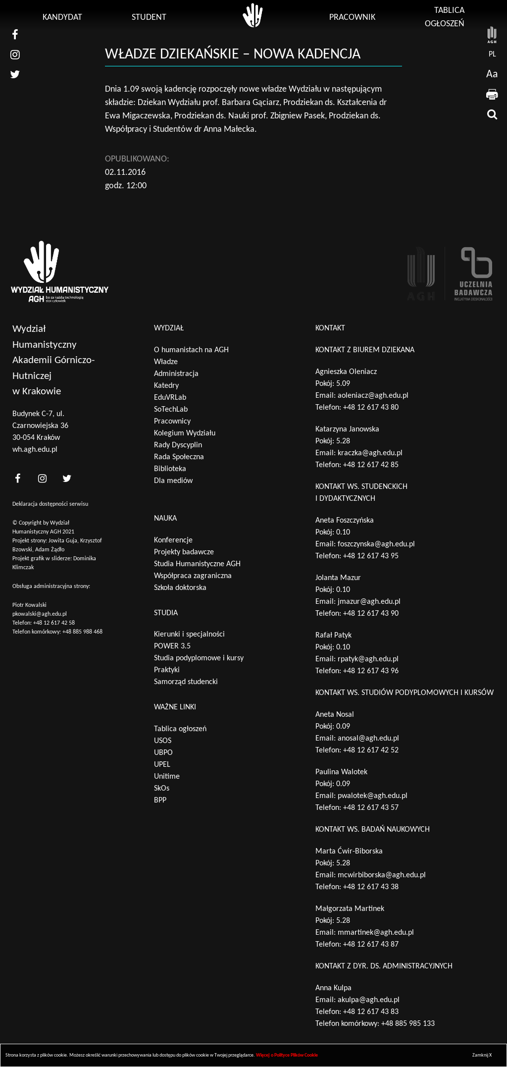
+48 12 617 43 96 (371, 671)
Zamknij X (482, 1055)
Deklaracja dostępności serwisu (50, 504)
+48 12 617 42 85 (371, 465)
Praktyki (167, 670)
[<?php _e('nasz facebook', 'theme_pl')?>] (17, 479)
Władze (166, 362)
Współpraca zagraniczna (193, 576)
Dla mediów (173, 481)
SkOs (161, 789)
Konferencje (173, 540)
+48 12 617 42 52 (371, 750)
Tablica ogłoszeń (180, 729)
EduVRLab (170, 398)
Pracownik (352, 17)
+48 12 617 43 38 (371, 887)
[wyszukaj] (492, 114)
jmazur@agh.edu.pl (369, 602)
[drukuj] (492, 94)
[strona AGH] (492, 35)
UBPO (163, 753)
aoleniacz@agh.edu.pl (373, 396)
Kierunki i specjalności (189, 635)
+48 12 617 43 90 (371, 614)
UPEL (162, 765)
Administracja (176, 374)
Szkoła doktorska (180, 588)
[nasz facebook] (15, 35)
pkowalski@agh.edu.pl (39, 614)
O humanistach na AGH (191, 350)
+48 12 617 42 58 (54, 623)
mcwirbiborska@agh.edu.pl (382, 875)
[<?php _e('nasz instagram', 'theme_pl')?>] (42, 479)
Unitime (167, 777)
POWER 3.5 (172, 646)
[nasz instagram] (15, 54)
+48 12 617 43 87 (371, 945)
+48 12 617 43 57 (371, 808)
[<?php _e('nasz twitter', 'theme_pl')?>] (66, 479)
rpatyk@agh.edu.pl (368, 659)
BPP (160, 800)
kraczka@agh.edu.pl (370, 453)
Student (149, 17)
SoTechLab (171, 410)
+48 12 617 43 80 (371, 408)
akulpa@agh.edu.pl (369, 1000)
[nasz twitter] (15, 74)
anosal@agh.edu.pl (368, 739)
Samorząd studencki (186, 682)
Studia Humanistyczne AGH (197, 564)
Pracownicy (172, 422)
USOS (162, 741)
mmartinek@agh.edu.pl (376, 933)
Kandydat (62, 17)
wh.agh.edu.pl (34, 450)
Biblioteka (170, 469)
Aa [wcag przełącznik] (492, 74)
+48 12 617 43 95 (371, 556)
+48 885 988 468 (82, 632)
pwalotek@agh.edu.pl (372, 796)
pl (492, 54)
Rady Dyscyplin (178, 445)
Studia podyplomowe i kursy (199, 658)
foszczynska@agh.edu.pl (376, 544)
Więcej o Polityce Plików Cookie (287, 1055)
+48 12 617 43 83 (371, 1012)
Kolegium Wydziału (184, 433)
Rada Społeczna (179, 457)
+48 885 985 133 (408, 1024)
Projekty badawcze (184, 552)
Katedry (166, 386)
